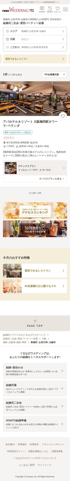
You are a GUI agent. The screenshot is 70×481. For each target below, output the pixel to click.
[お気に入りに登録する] (63, 116)
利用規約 (22, 444)
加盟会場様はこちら (38, 451)
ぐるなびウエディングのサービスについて (35, 458)
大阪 (44, 338)
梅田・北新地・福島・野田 (15, 342)
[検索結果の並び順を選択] (54, 75)
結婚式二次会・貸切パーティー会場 (20, 338)
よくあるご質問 (27, 465)
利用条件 (34, 444)
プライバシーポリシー (53, 444)
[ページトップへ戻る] (35, 323)
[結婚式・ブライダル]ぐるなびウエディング (24, 335)
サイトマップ (44, 465)
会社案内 (10, 444)
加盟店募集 (57, 451)
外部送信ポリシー (16, 451)
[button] (35, 371)
